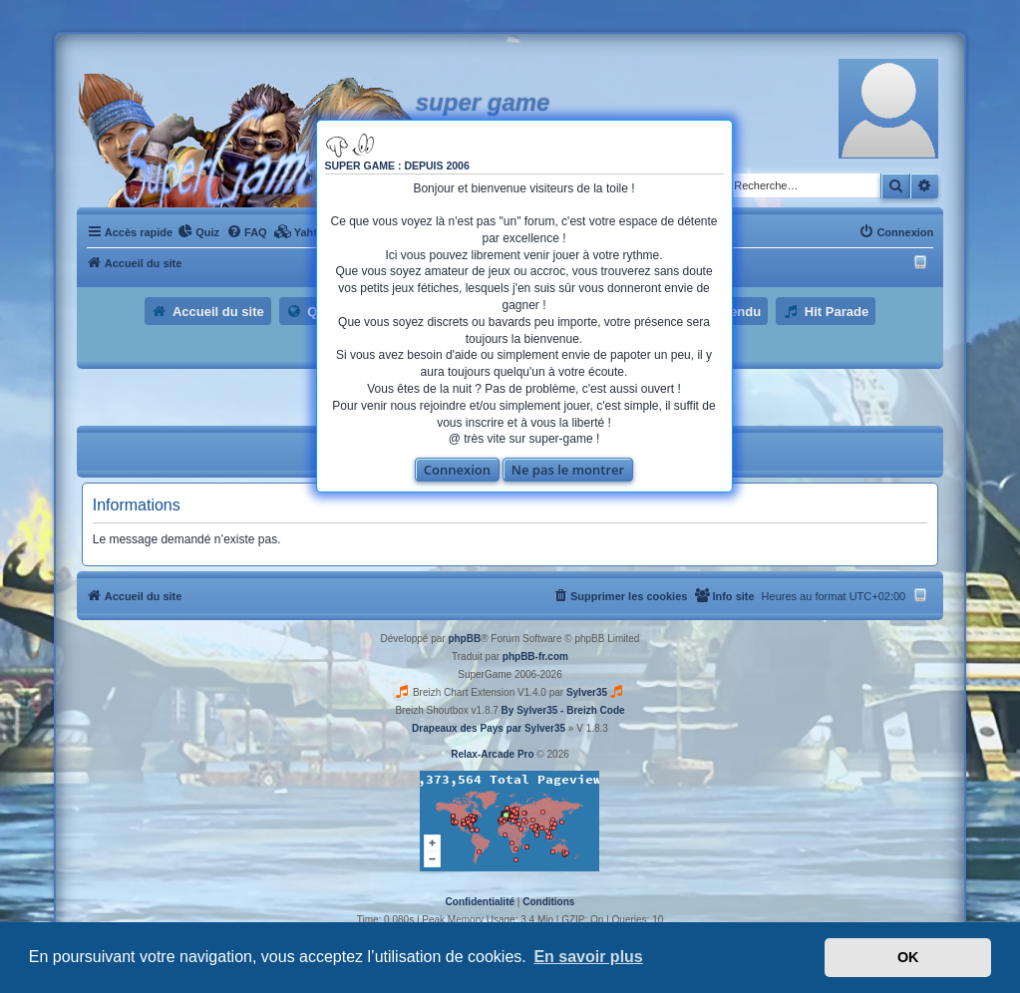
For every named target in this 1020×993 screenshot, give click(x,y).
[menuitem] (198, 232)
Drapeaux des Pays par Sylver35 (488, 728)
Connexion (457, 470)
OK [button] (908, 957)
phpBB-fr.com (535, 656)
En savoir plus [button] (587, 956)
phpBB (464, 638)
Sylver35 (586, 692)
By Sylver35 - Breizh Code (563, 710)
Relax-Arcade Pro (492, 754)
